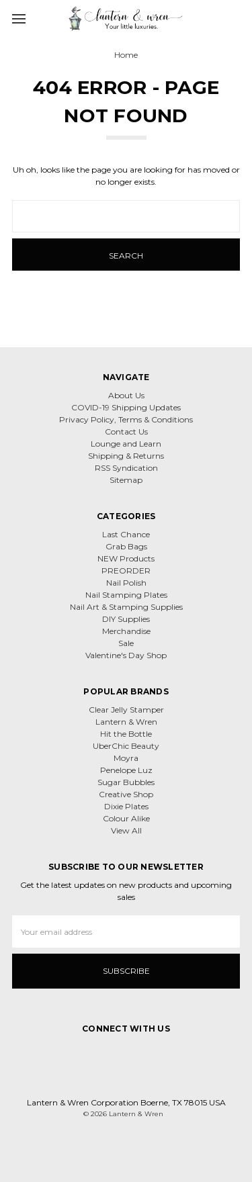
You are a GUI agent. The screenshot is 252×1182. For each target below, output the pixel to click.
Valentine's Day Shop (126, 655)
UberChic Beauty (126, 746)
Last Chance (126, 534)
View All (126, 830)
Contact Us (126, 431)
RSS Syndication (126, 468)
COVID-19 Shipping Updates (126, 407)
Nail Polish (126, 583)
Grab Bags (126, 546)
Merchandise (126, 631)
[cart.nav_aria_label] (237, 18)
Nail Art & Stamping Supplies (126, 607)
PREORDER (126, 570)
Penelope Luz (126, 770)
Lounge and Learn (126, 444)
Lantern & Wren (126, 722)
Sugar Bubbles (126, 782)
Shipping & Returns (126, 456)
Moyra (126, 758)
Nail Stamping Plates (126, 595)
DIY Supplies (126, 619)
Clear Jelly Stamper (126, 709)
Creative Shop (126, 794)
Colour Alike (126, 818)
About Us (126, 395)
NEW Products (126, 558)
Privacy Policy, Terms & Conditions (126, 419)
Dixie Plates (126, 806)
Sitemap (126, 480)
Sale (126, 643)
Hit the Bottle (126, 734)
